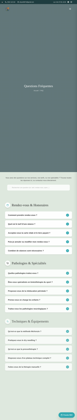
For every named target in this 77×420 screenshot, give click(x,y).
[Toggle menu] (70, 9)
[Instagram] (71, 2)
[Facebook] (68, 2)
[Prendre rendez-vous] (66, 415)
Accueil (36, 90)
